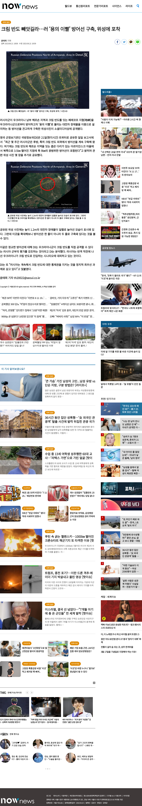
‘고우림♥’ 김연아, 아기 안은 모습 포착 (20, 744)
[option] (46, 711)
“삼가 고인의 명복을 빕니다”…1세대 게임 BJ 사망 (85, 745)
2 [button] (47, 768)
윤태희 (4, 40)
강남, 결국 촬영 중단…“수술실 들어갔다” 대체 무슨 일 (52, 759)
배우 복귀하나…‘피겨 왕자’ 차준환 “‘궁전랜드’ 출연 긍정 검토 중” (77, 721)
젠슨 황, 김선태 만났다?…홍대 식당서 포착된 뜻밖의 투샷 (20, 759)
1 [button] (45, 768)
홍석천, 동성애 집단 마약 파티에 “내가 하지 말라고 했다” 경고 (53, 745)
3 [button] (49, 768)
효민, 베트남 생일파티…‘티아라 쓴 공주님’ (85, 759)
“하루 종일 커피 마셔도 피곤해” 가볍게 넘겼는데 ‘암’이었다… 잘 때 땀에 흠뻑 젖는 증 (45, 722)
